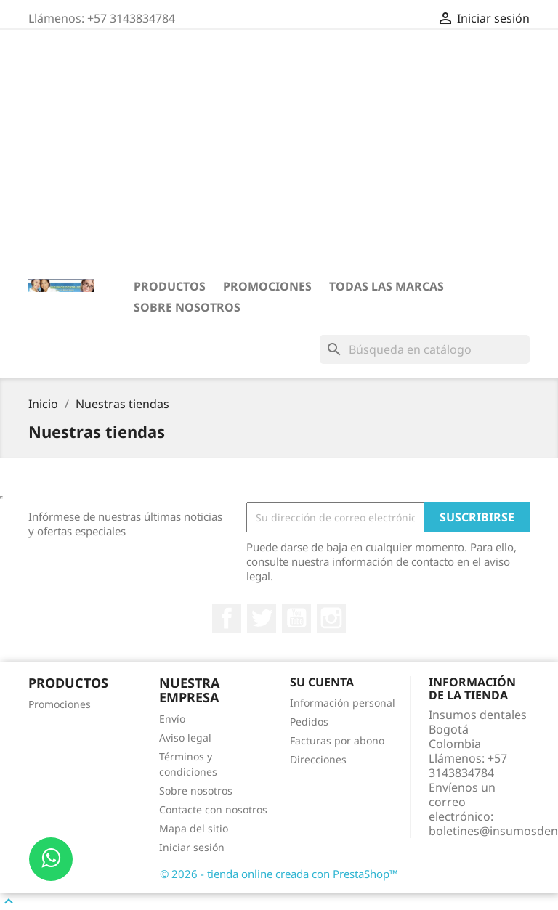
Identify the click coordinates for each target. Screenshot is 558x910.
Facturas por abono (337, 740)
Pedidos (309, 721)
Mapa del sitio (193, 828)
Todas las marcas (386, 286)
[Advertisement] (279, 153)
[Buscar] (425, 349)
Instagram (331, 618)
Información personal (342, 703)
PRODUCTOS (170, 286)
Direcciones (318, 759)
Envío (172, 719)
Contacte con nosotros (213, 809)
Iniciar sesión (192, 847)
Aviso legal (185, 737)
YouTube (296, 618)
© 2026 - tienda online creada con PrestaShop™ (279, 873)
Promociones (267, 286)
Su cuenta (322, 682)
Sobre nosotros (187, 307)
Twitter (261, 618)
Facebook (226, 618)
